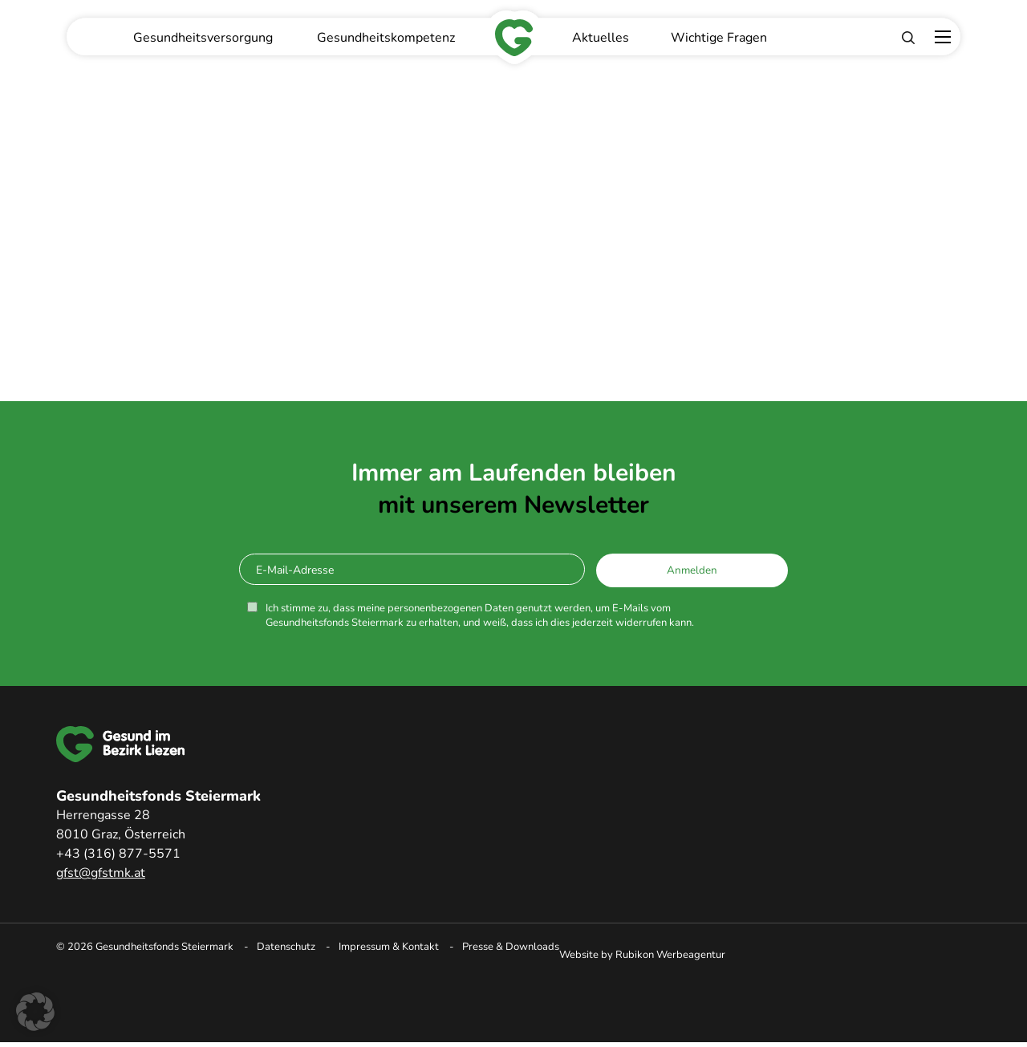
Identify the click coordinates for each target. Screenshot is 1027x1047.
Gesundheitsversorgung (203, 38)
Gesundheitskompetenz (386, 38)
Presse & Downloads (510, 946)
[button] (35, 1011)
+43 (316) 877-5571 (118, 853)
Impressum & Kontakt (389, 946)
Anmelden (692, 570)
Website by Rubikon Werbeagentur (642, 955)
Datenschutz (286, 946)
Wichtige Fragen (719, 38)
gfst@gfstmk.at (100, 873)
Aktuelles (600, 38)
